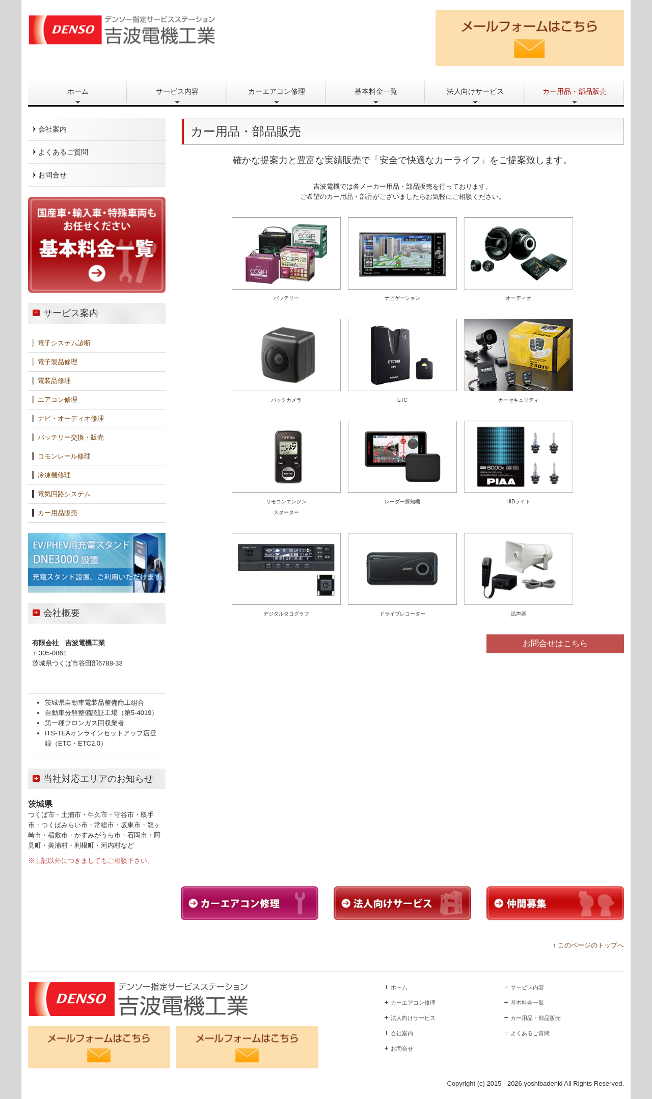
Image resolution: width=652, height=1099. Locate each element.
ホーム (78, 91)
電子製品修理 (57, 362)
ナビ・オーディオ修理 (71, 418)
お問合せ (52, 175)
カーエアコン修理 (276, 91)
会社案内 (52, 129)
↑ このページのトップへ (588, 945)
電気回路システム (64, 494)
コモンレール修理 (63, 456)
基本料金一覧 (376, 91)
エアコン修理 (56, 399)
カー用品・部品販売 (574, 91)
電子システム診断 (64, 343)
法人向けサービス (475, 91)
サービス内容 (177, 91)
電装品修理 (54, 381)
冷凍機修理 (54, 475)
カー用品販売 (57, 513)
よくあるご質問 (63, 152)
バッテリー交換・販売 (71, 437)
